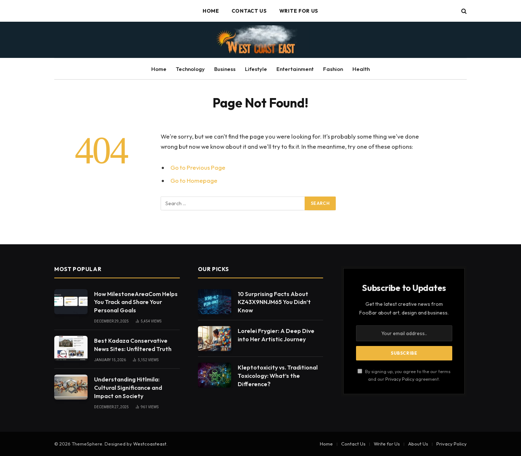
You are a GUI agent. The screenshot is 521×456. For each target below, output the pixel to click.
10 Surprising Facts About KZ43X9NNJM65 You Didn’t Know (274, 302)
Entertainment (295, 69)
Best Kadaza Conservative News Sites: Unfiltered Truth (132, 344)
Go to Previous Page (197, 167)
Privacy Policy (399, 379)
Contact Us (249, 11)
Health (361, 69)
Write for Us (298, 11)
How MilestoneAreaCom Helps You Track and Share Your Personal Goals (136, 302)
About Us (418, 444)
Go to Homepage (193, 180)
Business (225, 69)
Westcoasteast (149, 444)
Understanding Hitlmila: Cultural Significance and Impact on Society (128, 388)
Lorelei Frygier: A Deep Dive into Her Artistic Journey (276, 335)
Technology (190, 69)
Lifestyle (256, 69)
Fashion (333, 69)
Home (211, 11)
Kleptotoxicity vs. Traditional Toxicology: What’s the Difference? (278, 376)
